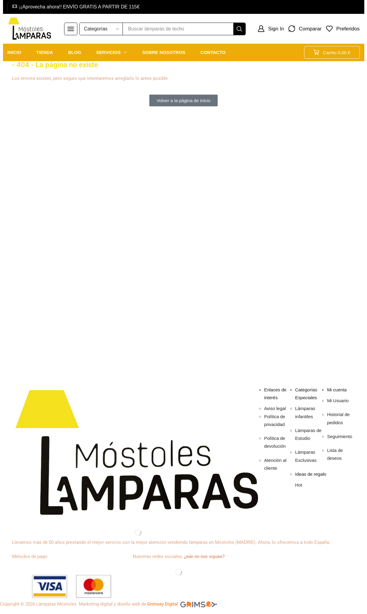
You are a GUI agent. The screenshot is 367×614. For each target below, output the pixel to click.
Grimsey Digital (162, 604)
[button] (70, 29)
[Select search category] (101, 29)
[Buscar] (239, 29)
